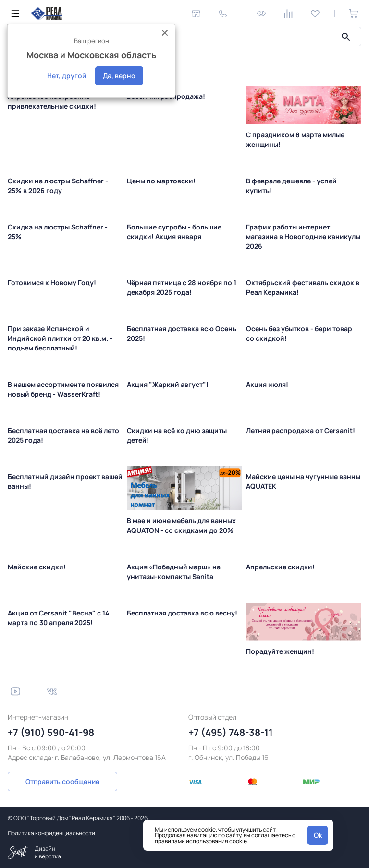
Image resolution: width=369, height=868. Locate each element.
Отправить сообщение (61, 781)
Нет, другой (66, 75)
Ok (318, 835)
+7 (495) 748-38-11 (230, 732)
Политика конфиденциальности (51, 833)
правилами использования (191, 841)
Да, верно (119, 75)
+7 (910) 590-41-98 (51, 732)
